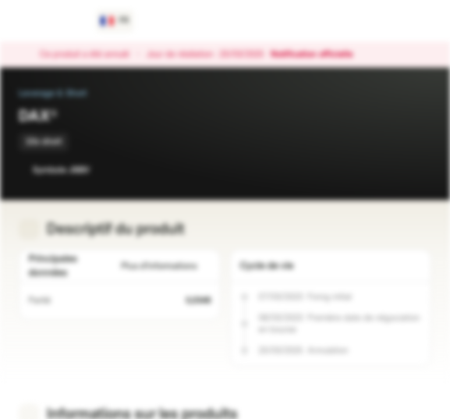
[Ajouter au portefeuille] (419, 170)
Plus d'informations (166, 266)
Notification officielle (317, 54)
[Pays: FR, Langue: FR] (115, 21)
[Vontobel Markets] (50, 21)
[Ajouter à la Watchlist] (396, 170)
